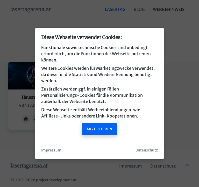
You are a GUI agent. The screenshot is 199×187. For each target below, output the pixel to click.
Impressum (51, 150)
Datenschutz (147, 150)
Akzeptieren (99, 129)
